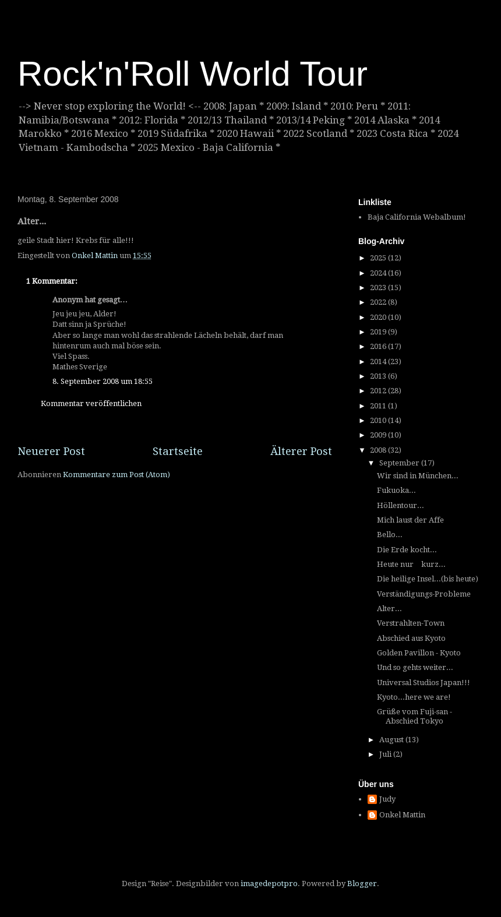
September (400, 462)
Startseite (178, 451)
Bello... (390, 534)
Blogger (362, 883)
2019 (379, 331)
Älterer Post (301, 451)
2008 (379, 450)
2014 (379, 361)
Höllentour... (400, 505)
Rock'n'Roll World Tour (192, 73)
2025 (379, 257)
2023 (379, 287)
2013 (379, 376)
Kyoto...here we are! (414, 697)
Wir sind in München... (417, 475)
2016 (379, 346)
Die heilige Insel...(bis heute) (427, 578)
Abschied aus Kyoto (411, 638)
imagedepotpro (269, 883)
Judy (387, 799)
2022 (379, 302)
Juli (386, 754)
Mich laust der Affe (410, 520)
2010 (379, 420)
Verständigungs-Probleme (424, 594)
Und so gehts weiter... (415, 667)
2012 (379, 390)
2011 (379, 405)
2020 (379, 317)
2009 (379, 435)
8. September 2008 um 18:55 (102, 381)
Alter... (389, 608)
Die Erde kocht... (407, 549)
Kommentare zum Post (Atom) (116, 474)
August (392, 739)
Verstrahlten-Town (410, 623)
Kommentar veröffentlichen (91, 403)
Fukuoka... (396, 490)
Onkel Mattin (402, 814)
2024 (379, 273)
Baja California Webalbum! (417, 217)
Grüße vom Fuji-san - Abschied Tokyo (414, 716)
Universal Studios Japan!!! (423, 682)
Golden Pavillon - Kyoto (419, 652)
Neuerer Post (51, 451)
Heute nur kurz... (411, 564)
